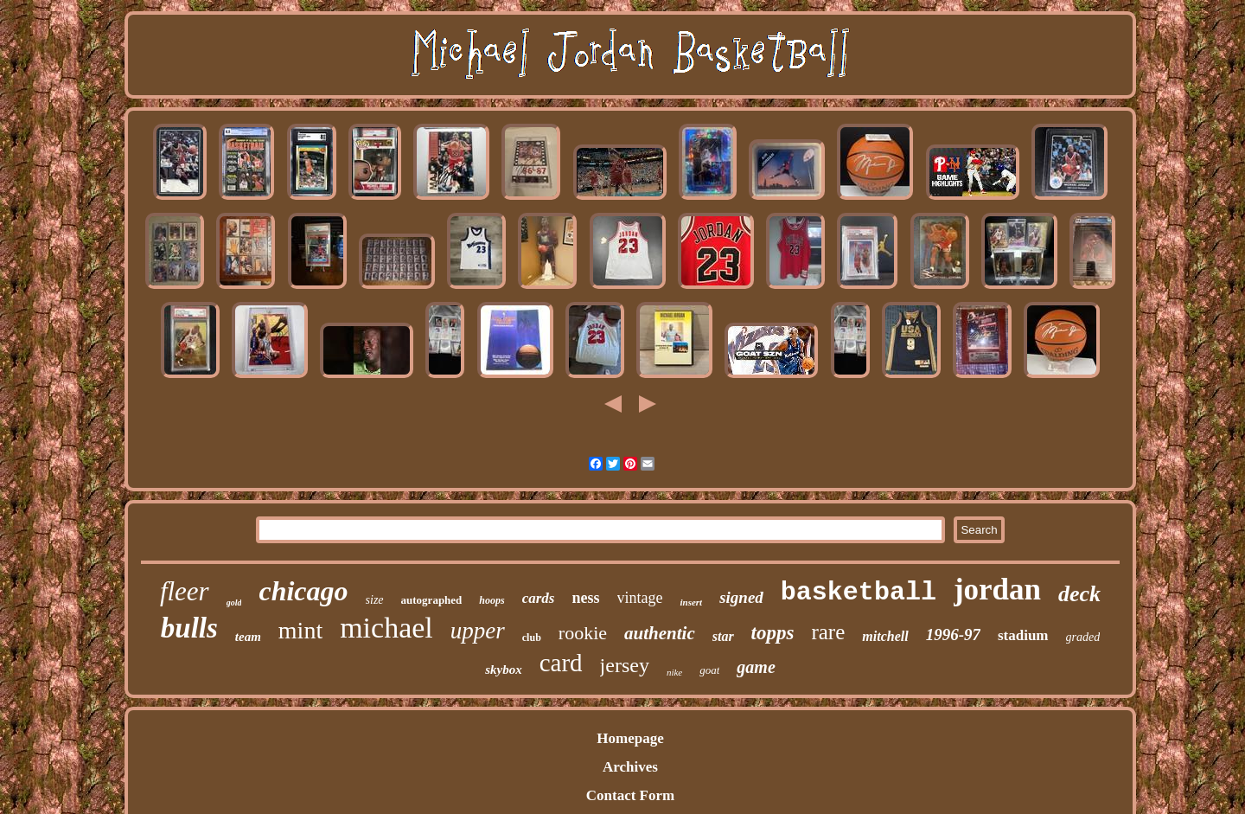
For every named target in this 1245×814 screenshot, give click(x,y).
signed (741, 597)
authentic (659, 633)
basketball (858, 592)
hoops (491, 600)
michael (386, 628)
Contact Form (630, 795)
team (248, 637)
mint (300, 630)
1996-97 (953, 634)
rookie (583, 633)
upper (477, 631)
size (375, 599)
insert (691, 602)
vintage (640, 597)
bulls (189, 628)
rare (828, 632)
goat (709, 669)
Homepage (630, 738)
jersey (624, 665)
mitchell (885, 636)
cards (538, 598)
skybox (503, 669)
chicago (303, 590)
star (723, 636)
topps (773, 633)
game (756, 666)
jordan (997, 589)
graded (1083, 637)
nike (674, 672)
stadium (1023, 635)
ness (585, 597)
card (561, 662)
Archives (630, 767)
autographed (432, 599)
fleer (184, 591)
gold (234, 602)
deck (1079, 593)
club (531, 637)
